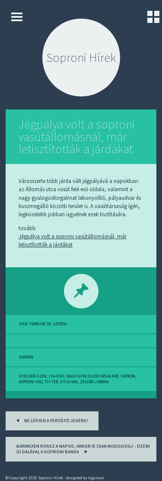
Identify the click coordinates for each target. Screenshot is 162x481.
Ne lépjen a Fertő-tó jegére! (50, 419)
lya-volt (56, 376)
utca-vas (69, 382)
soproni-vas (30, 382)
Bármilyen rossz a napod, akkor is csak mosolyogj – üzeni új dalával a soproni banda (83, 449)
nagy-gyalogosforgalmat (92, 376)
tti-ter (51, 382)
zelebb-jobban (94, 382)
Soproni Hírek (81, 57)
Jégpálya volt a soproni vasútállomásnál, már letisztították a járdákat (77, 136)
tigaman (96, 478)
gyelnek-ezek (33, 376)
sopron (26, 357)
